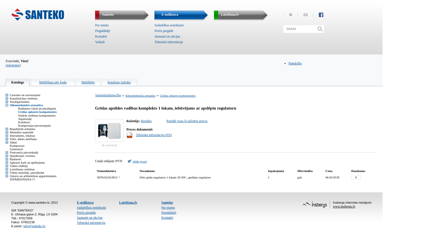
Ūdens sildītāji (19, 166)
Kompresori (17, 145)
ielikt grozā (140, 161)
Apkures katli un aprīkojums (27, 162)
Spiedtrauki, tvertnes (22, 155)
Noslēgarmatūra (19, 101)
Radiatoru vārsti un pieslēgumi (37, 108)
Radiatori (15, 159)
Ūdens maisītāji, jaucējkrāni (27, 172)
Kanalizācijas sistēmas (23, 98)
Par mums (102, 25)
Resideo (146, 121)
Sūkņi (13, 142)
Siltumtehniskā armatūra (26, 105)
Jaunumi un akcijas (167, 36)
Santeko (167, 202)
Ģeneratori (16, 149)
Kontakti (101, 36)
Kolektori (24, 122)
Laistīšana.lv (128, 202)
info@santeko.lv (34, 226)
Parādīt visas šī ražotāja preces (187, 121)
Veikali (100, 42)
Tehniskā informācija (168, 42)
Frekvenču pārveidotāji (24, 152)
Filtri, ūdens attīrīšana (23, 139)
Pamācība (295, 63)
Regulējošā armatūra (22, 129)
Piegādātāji (102, 31)
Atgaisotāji (25, 118)
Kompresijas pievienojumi (34, 125)
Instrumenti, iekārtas (22, 135)
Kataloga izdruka (119, 82)
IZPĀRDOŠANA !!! (22, 179)
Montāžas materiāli (22, 132)
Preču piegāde (163, 31)
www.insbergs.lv (344, 206)
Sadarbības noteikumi (168, 25)
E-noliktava (85, 202)
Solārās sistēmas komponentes (37, 115)
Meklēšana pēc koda (53, 82)
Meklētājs (88, 82)
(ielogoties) (13, 65)
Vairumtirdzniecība (108, 95)
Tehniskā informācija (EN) (154, 135)
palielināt (111, 145)
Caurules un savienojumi (25, 95)
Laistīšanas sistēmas (22, 169)
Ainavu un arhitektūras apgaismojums (33, 176)
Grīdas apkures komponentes (37, 111)
